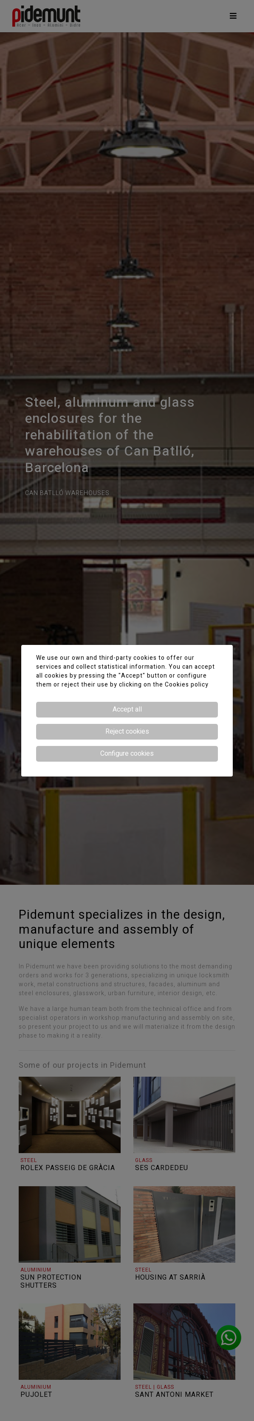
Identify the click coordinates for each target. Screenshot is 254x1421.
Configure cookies (127, 753)
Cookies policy (187, 684)
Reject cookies (127, 731)
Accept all (127, 709)
